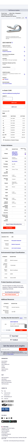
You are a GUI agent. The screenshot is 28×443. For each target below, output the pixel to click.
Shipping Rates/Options (6, 380)
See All (21, 317)
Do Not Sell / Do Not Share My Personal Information (14, 440)
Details (21, 330)
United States (4, 426)
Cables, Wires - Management (15, 13)
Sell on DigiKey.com (5, 364)
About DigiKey (4, 361)
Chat (3, 391)
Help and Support (5, 377)
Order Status (3, 379)
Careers (3, 365)
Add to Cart (14, 102)
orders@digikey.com (6, 397)
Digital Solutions (4, 369)
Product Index (4, 13)
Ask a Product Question (10, 294)
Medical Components (16, 244)
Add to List (14, 106)
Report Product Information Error (14, 224)
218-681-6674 (5, 394)
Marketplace (3, 362)
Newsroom (3, 370)
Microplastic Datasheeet (16, 240)
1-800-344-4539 (5, 393)
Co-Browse (4, 399)
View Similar (9, 227)
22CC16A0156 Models (7, 83)
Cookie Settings (4, 435)
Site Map (3, 367)
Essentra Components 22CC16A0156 (8, 16)
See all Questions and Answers (12, 292)
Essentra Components (6, 51)
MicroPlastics (14, 161)
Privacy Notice (10, 354)
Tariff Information (5, 383)
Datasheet (5, 79)
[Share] (26, 18)
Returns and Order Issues (6, 382)
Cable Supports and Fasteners (7, 14)
